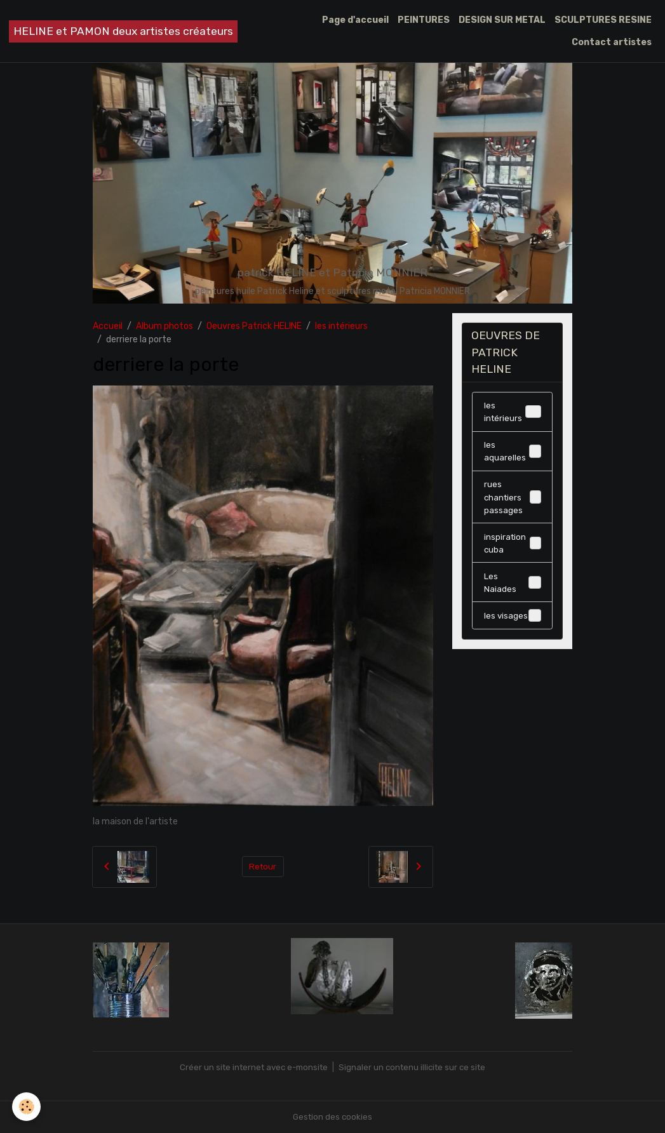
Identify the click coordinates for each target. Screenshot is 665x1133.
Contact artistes (612, 42)
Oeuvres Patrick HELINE (254, 326)
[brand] (123, 31)
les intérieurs (341, 326)
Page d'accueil (355, 20)
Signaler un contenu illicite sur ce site (416, 1067)
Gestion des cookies (332, 1116)
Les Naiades (512, 589)
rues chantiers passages (513, 501)
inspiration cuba (512, 549)
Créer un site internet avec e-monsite (251, 1067)
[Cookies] (27, 1106)
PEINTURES (424, 20)
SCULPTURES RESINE (603, 20)
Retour (262, 866)
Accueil (108, 326)
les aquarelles (512, 454)
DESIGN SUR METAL (502, 20)
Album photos (164, 326)
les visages (512, 623)
